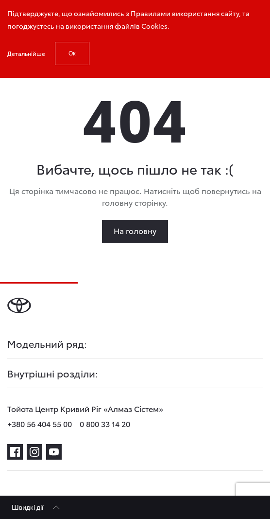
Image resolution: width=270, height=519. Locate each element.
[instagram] (34, 452)
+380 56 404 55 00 (39, 423)
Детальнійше (26, 53)
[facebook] (15, 452)
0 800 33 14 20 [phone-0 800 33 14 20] (105, 423)
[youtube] (54, 452)
